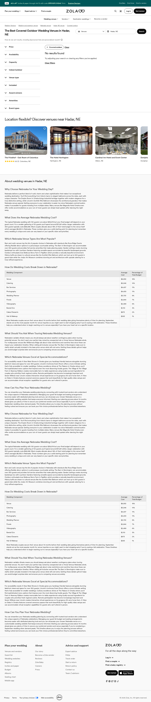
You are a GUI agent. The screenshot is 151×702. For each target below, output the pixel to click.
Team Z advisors (72, 670)
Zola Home (130, 3)
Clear (67, 47)
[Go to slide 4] (26, 150)
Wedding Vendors (10, 25)
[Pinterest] (109, 679)
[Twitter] (112, 679)
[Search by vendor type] (91, 31)
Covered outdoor (72, 25)
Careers (38, 663)
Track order (70, 656)
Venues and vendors (13, 648)
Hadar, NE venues (58, 25)
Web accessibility (47, 695)
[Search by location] (121, 31)
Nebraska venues (45, 25)
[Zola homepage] (75, 11)
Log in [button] (128, 11)
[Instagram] (115, 679)
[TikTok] (118, 679)
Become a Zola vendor (44, 652)
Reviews (38, 656)
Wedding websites (12, 656)
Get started (111, 670)
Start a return (70, 659)
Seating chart (10, 674)
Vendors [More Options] (65, 19)
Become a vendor (100, 19)
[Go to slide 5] (27, 150)
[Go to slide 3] (24, 150)
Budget (8, 667)
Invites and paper (12, 663)
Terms (63, 3)
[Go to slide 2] (22, 150)
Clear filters (50, 63)
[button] (103, 31)
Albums (8, 670)
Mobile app (9, 677)
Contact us (70, 667)
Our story (39, 648)
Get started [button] (140, 11)
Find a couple (46, 11)
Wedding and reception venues (28, 25)
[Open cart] (120, 11)
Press (37, 667)
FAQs (67, 652)
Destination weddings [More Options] (81, 19)
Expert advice (31, 11)
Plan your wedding (13, 11)
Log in (109, 654)
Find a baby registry (115, 662)
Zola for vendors (141, 3)
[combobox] (121, 31)
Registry (8, 659)
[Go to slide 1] (20, 150)
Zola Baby (122, 3)
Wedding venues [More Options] (51, 19)
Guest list (9, 652)
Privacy (6, 695)
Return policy (71, 663)
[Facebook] (106, 679)
